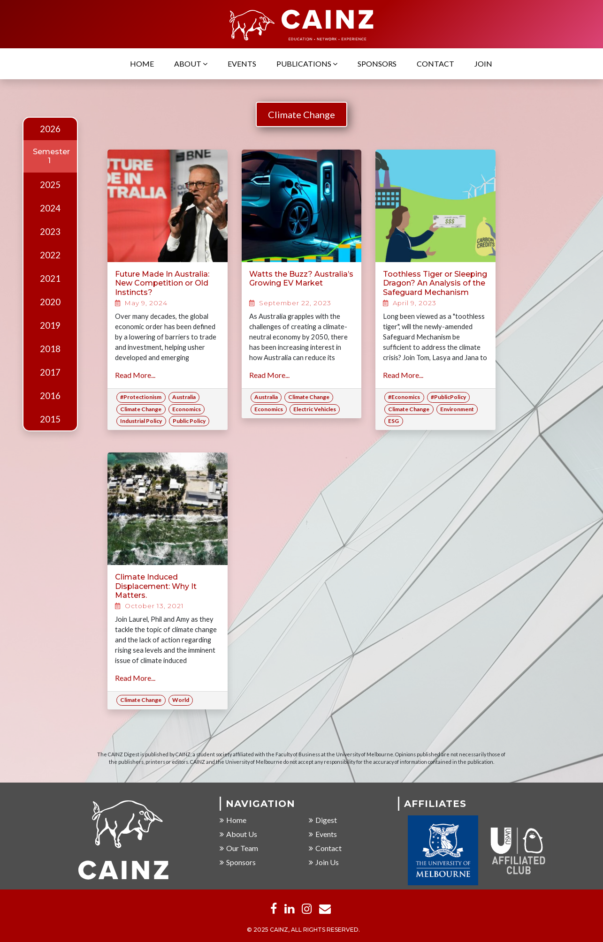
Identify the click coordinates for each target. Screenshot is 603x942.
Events (242, 64)
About (190, 64)
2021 (50, 278)
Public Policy (189, 420)
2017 (50, 372)
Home (142, 64)
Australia (184, 396)
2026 (50, 129)
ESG (393, 420)
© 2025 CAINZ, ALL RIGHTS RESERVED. (303, 930)
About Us (238, 834)
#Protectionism (140, 396)
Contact (435, 64)
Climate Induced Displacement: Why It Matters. (156, 586)
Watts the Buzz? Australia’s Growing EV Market (301, 278)
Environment (457, 409)
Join (483, 64)
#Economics (404, 396)
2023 (50, 231)
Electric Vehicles (314, 409)
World (180, 699)
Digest (323, 820)
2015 (50, 419)
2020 (50, 302)
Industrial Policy (141, 420)
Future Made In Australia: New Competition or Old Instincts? (162, 283)
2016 (50, 396)
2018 (50, 349)
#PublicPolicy (448, 396)
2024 (50, 208)
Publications (306, 64)
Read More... (135, 374)
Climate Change (301, 114)
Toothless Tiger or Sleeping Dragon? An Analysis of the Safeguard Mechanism (435, 283)
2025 (50, 185)
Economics (186, 409)
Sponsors (377, 64)
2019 (50, 325)
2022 (50, 255)
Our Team (239, 848)
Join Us (324, 862)
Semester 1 (51, 156)
